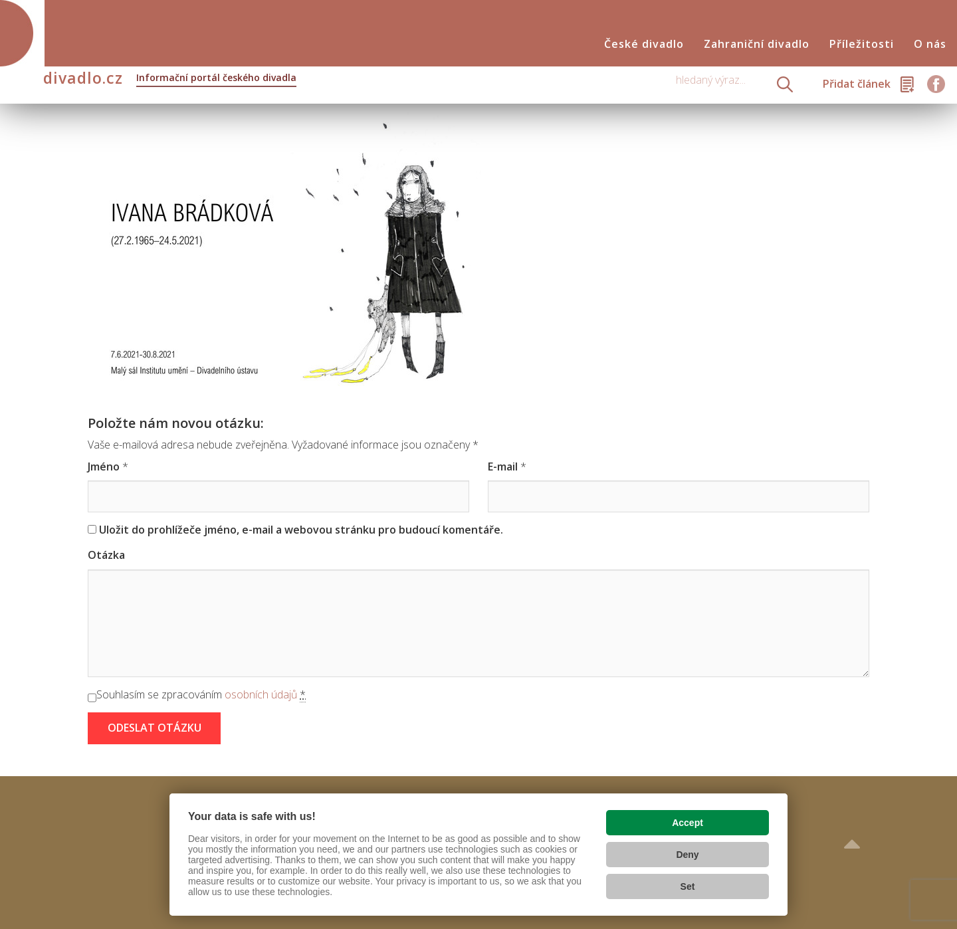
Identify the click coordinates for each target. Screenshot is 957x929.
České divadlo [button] (644, 44)
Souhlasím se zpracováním (201, 694)
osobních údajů (261, 694)
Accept (687, 822)
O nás (930, 44)
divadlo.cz (169, 79)
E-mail (503, 466)
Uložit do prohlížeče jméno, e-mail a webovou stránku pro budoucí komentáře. (301, 529)
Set (688, 886)
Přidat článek (857, 83)
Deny (687, 854)
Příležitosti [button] (861, 44)
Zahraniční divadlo (756, 44)
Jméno (104, 466)
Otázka (106, 555)
